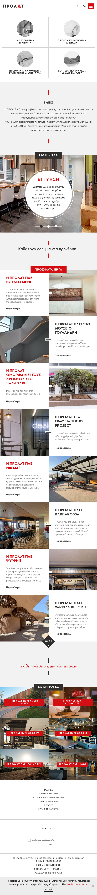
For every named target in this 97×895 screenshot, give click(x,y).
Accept (48, 889)
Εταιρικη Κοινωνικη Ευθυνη (48, 798)
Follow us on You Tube (48, 873)
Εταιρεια (48, 790)
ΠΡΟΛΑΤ (13, 6)
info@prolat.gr (52, 861)
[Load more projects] (48, 641)
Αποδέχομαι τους (43, 840)
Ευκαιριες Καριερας (48, 809)
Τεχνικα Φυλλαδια (48, 801)
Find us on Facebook (48, 865)
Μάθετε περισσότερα (77, 884)
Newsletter (48, 829)
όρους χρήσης (50, 840)
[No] (92, 886)
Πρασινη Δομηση (48, 794)
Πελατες (48, 805)
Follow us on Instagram (48, 869)
